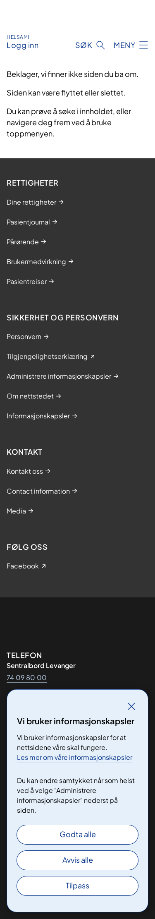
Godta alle (78, 834)
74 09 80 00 (27, 677)
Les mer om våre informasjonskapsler (74, 757)
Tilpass (77, 885)
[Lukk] (131, 706)
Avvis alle (77, 859)
